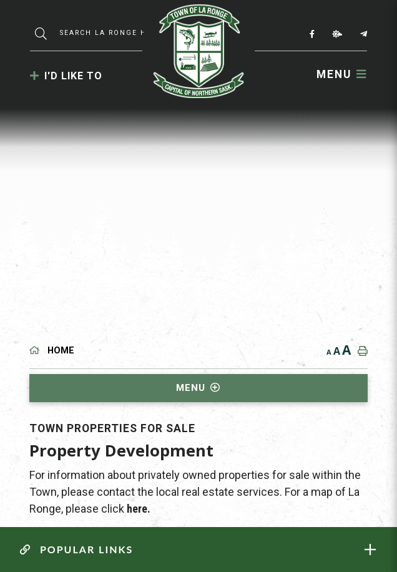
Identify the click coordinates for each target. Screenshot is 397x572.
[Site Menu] (198, 388)
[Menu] (341, 74)
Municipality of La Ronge (199, 51)
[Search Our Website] (105, 33)
